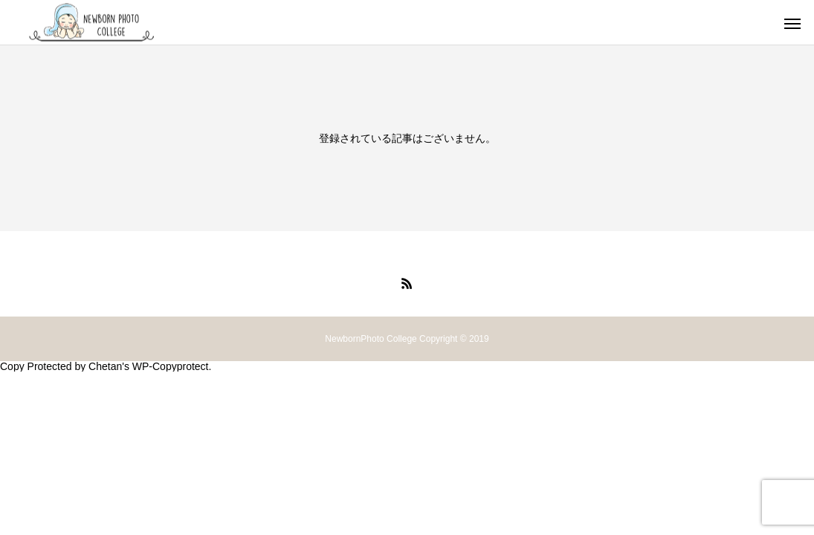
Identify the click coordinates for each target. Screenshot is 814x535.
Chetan (105, 366)
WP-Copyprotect (170, 366)
